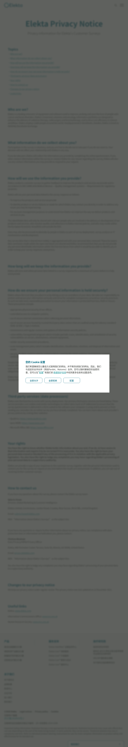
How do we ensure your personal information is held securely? (40, 71)
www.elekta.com (23, 610)
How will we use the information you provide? (32, 62)
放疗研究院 (99, 641)
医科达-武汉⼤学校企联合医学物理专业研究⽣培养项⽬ (108, 652)
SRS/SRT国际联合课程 (103, 658)
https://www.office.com (42, 427)
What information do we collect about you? (31, 58)
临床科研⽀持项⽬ (101, 647)
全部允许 (34, 380)
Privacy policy (41, 711)
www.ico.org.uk (49, 616)
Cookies (55, 711)
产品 (6, 641)
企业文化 (8, 693)
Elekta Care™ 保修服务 (59, 651)
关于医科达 (9, 679)
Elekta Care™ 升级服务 (59, 655)
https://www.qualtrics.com (33, 418)
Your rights (15, 80)
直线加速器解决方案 (13, 647)
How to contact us (19, 84)
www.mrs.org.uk (41, 621)
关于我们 (9, 674)
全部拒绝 (53, 380)
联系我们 (8, 701)
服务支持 (54, 641)
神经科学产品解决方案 (14, 651)
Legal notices (26, 711)
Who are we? (16, 53)
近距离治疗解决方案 (13, 660)
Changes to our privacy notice (24, 88)
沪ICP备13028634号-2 (14, 718)
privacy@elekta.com (24, 552)
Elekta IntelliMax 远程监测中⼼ (63, 647)
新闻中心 (8, 688)
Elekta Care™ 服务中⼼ (59, 664)
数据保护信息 (60, 372)
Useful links (15, 93)
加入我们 (8, 697)
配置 (41, 372)
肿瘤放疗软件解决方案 (14, 655)
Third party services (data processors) (28, 75)
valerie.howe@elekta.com (27, 513)
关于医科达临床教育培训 (104, 662)
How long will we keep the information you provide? (35, 67)
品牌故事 (8, 684)
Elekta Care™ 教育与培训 (60, 660)
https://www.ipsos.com (33, 422)
